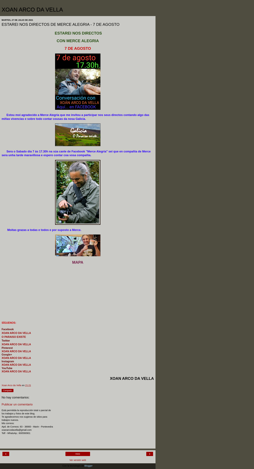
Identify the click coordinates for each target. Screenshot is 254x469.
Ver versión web (77, 460)
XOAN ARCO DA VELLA (32, 9)
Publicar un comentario (17, 404)
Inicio (77, 454)
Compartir (7, 390)
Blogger (88, 465)
